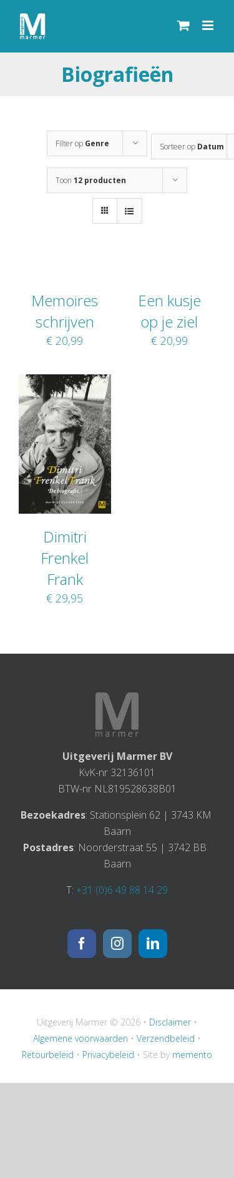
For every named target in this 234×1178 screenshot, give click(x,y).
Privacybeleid (108, 1055)
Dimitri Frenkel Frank (65, 557)
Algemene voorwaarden (80, 1038)
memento (192, 1055)
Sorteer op (192, 146)
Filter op (82, 143)
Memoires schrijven (64, 311)
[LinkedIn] (153, 943)
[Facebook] (81, 943)
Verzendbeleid (166, 1038)
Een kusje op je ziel (169, 311)
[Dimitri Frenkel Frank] (65, 382)
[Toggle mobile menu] (208, 25)
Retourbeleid (48, 1055)
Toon (91, 180)
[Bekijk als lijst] (129, 211)
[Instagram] (117, 943)
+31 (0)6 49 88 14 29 (122, 890)
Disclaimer (170, 1022)
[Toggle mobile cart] (183, 25)
